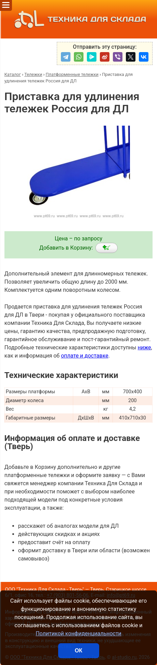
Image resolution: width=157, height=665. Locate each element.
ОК (78, 650)
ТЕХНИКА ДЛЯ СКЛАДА (78, 19)
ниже (144, 347)
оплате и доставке (84, 355)
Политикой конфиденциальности (78, 633)
